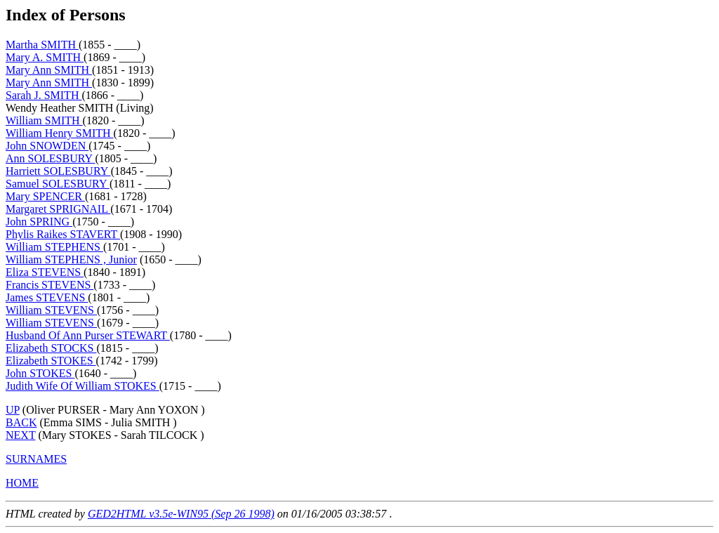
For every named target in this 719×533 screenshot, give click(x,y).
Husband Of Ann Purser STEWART (88, 335)
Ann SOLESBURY (50, 158)
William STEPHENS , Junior (71, 259)
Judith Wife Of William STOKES (82, 386)
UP (13, 410)
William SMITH (44, 120)
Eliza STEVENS (45, 272)
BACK (21, 422)
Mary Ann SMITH (49, 70)
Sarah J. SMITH (43, 95)
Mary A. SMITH (45, 57)
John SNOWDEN (47, 146)
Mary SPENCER (45, 196)
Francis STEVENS (49, 285)
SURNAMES (36, 459)
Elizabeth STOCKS (51, 348)
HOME (22, 483)
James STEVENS (47, 297)
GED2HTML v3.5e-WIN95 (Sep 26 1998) (181, 514)
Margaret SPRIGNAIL (58, 209)
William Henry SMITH (60, 133)
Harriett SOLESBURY (58, 171)
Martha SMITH (42, 45)
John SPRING (39, 222)
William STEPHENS (54, 247)
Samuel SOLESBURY (58, 184)
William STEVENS (51, 310)
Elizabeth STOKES (51, 361)
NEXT (20, 435)
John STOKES (40, 373)
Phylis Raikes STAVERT (63, 234)
